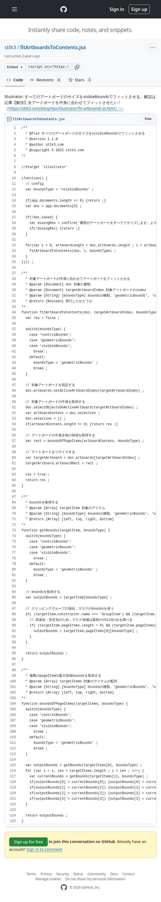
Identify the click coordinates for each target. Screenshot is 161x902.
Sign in (117, 9)
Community (97, 874)
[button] (77, 67)
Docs (114, 874)
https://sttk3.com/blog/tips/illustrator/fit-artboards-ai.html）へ (65, 108)
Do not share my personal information (95, 879)
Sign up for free (28, 841)
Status (78, 874)
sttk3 (10, 47)
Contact (128, 874)
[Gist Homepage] (63, 9)
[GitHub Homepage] (64, 887)
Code (15, 79)
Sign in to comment (44, 849)
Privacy (46, 874)
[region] (80, 474)
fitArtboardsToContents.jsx (53, 47)
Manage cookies (48, 879)
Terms (31, 874)
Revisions (46, 80)
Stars (80, 80)
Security (62, 874)
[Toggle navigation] (14, 9)
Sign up (139, 9)
